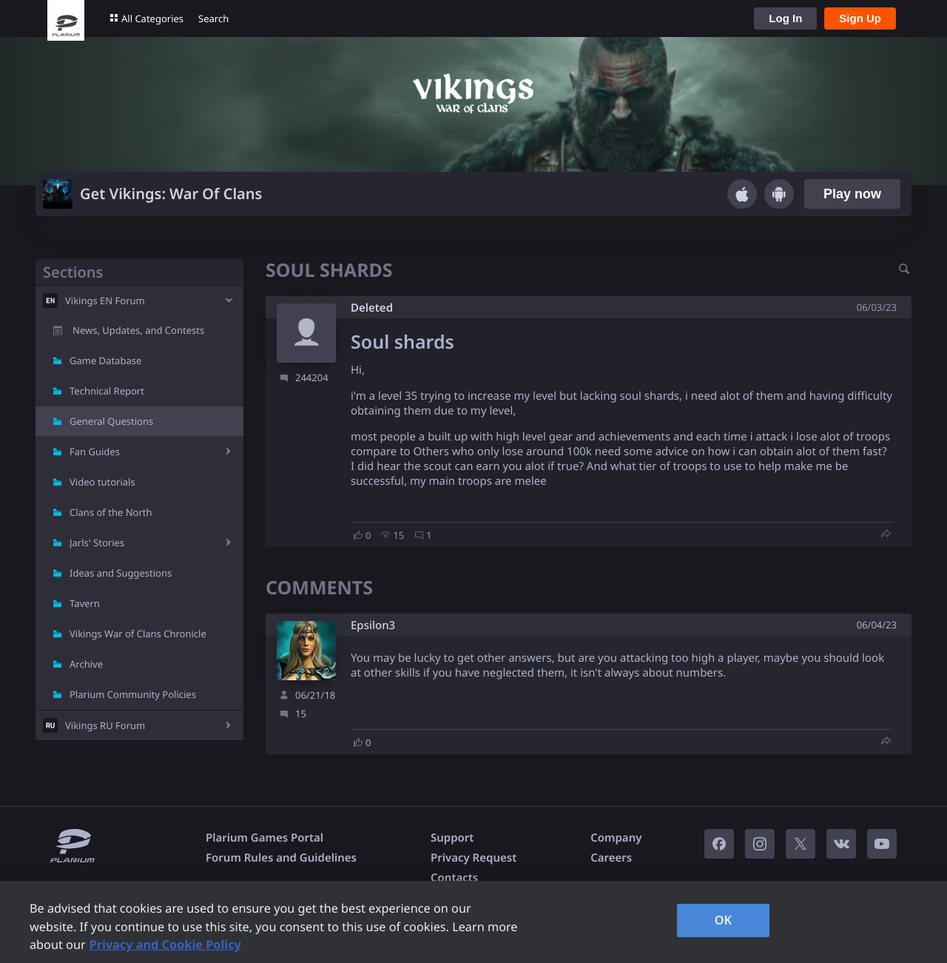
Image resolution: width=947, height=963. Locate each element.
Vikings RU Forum (105, 725)
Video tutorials (102, 482)
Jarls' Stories (97, 542)
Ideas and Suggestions (121, 573)
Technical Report (107, 390)
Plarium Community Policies (133, 694)
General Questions (111, 421)
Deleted (372, 308)
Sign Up (860, 18)
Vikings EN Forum (105, 300)
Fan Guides (95, 451)
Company (615, 838)
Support (452, 838)
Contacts (454, 877)
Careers (611, 857)
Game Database (105, 360)
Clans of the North (111, 512)
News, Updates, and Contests (138, 330)
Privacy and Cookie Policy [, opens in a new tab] (165, 944)
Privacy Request (473, 857)
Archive (86, 664)
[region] (473, 922)
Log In (785, 18)
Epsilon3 (373, 626)
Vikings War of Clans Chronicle (138, 633)
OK (723, 920)
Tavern (85, 603)
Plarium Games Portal (264, 838)
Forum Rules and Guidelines (281, 857)
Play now (852, 194)
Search (213, 18)
